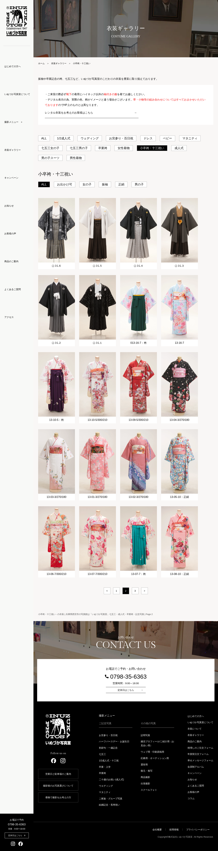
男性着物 (76, 158)
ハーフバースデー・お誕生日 (114, 741)
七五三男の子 (79, 148)
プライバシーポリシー (198, 829)
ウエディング (106, 785)
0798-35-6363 (17, 824)
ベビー (167, 138)
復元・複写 (146, 770)
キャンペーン (11, 177)
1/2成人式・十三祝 (108, 760)
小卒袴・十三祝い (152, 148)
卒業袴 (102, 148)
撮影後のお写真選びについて (58, 785)
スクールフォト (149, 790)
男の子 (139, 184)
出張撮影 (145, 783)
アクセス (9, 317)
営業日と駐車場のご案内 (58, 774)
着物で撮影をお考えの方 (58, 797)
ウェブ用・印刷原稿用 (152, 751)
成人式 (179, 148)
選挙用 (144, 764)
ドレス (148, 138)
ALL (44, 138)
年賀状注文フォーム (198, 754)
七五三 (102, 754)
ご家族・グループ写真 (110, 798)
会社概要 (157, 829)
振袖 (105, 184)
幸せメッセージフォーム (200, 760)
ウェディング (90, 138)
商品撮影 (145, 777)
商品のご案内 (11, 261)
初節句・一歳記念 (108, 747)
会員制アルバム (196, 766)
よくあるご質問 (12, 289)
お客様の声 (10, 233)
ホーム (41, 63)
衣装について (195, 728)
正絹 (121, 184)
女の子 (87, 184)
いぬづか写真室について (17, 94)
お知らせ (9, 205)
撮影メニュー (107, 715)
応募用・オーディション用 (155, 758)
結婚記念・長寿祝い (109, 804)
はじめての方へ (12, 66)
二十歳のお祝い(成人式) (111, 779)
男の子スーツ (50, 158)
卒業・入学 (105, 767)
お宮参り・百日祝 (121, 138)
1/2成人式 (63, 138)
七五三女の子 (50, 148)
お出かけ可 (64, 184)
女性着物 (124, 148)
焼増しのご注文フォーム (200, 747)
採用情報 (174, 829)
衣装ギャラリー (12, 150)
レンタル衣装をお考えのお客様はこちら (69, 112)
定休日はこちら (126, 690)
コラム (191, 798)
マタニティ (189, 138)
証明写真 (145, 735)
